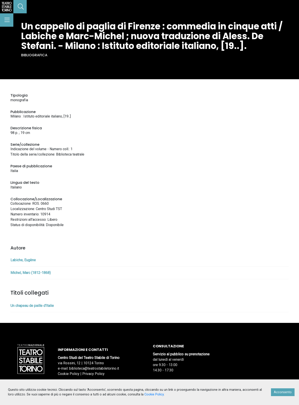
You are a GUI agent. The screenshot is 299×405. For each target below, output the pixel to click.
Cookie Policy (68, 374)
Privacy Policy (93, 374)
